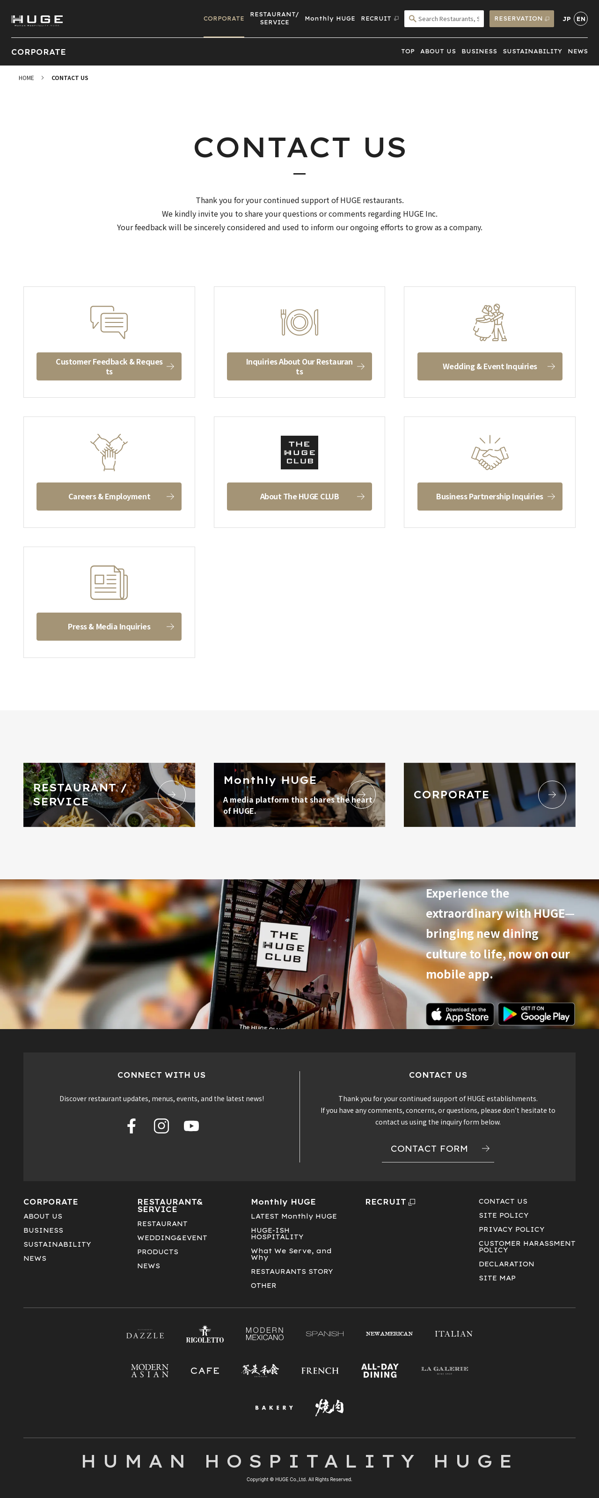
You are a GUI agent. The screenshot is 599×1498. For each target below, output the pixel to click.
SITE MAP (497, 1278)
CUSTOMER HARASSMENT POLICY (527, 1246)
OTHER (264, 1285)
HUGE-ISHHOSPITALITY (277, 1233)
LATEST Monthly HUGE (294, 1216)
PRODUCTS (157, 1252)
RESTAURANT (162, 1224)
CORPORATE (224, 18)
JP (566, 18)
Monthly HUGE (330, 18)
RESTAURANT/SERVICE (274, 18)
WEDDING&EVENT (172, 1238)
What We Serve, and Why (291, 1254)
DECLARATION (506, 1264)
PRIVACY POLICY (512, 1229)
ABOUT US (438, 51)
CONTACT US (503, 1201)
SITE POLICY (504, 1215)
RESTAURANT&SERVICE (170, 1205)
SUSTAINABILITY (532, 51)
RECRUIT (390, 1201)
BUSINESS (479, 51)
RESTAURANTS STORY (292, 1271)
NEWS (578, 51)
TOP (408, 51)
